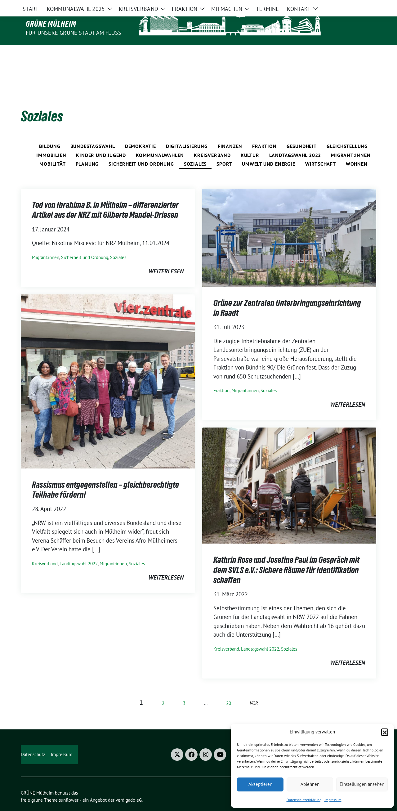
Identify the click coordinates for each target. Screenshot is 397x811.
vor (254, 690)
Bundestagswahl (92, 133)
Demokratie (140, 133)
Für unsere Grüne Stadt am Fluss (73, 32)
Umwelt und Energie (268, 151)
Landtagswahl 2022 (295, 142)
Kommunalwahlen (160, 142)
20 (228, 690)
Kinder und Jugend (101, 142)
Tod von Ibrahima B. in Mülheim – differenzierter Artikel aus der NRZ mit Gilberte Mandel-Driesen (105, 197)
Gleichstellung (347, 133)
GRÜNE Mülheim (51, 24)
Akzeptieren (260, 784)
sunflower (68, 787)
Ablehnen (310, 784)
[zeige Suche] (365, 5)
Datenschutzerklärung (304, 799)
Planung (87, 151)
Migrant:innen (350, 142)
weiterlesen (166, 258)
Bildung (49, 133)
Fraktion (264, 133)
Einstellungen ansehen (362, 784)
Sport (224, 151)
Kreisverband (212, 142)
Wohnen (357, 151)
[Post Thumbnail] (289, 223)
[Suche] (356, 5)
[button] (384, 732)
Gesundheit (302, 133)
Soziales (195, 151)
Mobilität (52, 151)
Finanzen (230, 133)
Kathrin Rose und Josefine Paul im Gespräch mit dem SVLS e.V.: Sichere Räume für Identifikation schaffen (286, 557)
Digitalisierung (187, 133)
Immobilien (51, 142)
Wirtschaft (320, 151)
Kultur (250, 142)
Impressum (332, 799)
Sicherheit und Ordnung (141, 151)
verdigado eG (129, 787)
